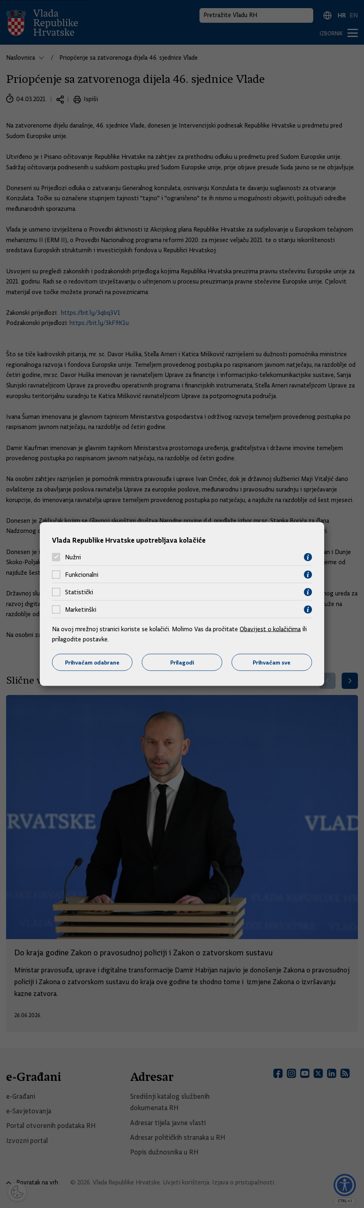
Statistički (79, 592)
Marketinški (80, 609)
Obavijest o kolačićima (270, 628)
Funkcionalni (81, 574)
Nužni (73, 557)
